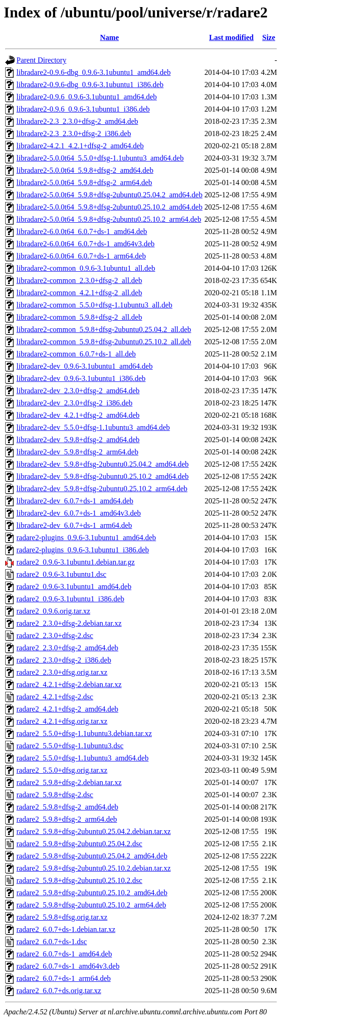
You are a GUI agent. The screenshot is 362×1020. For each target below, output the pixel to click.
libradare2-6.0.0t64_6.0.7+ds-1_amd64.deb (81, 231)
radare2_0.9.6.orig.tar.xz (53, 611)
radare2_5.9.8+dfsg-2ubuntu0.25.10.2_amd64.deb (91, 893)
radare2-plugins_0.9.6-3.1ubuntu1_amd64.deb (86, 538)
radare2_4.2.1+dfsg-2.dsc (54, 697)
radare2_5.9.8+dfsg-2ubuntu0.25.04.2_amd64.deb (91, 856)
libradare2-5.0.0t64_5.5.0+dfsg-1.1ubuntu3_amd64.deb (100, 158)
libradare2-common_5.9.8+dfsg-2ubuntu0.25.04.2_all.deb (103, 329)
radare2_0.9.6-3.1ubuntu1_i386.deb (70, 599)
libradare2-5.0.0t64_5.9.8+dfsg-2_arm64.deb (84, 182)
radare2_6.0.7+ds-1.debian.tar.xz (65, 929)
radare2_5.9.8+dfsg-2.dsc (54, 795)
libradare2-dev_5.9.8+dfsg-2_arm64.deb (77, 452)
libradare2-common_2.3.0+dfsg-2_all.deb (79, 280)
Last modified (231, 37)
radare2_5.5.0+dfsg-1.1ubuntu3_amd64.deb (82, 758)
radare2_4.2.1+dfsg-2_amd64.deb (67, 709)
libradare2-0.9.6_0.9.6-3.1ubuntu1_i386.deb (83, 109)
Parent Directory (41, 60)
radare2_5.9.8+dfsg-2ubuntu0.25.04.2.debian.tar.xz (93, 831)
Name (109, 37)
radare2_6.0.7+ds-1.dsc (51, 942)
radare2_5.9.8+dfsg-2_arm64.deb (66, 819)
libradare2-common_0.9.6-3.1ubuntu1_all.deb (85, 268)
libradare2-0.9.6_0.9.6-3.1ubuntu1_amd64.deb (86, 97)
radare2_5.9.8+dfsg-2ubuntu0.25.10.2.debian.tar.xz (93, 868)
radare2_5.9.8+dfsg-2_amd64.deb (67, 807)
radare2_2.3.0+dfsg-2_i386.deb (63, 660)
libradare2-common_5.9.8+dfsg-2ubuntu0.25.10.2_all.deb (103, 342)
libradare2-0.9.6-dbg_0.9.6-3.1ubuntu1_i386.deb (90, 85)
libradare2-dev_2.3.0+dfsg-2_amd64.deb (78, 391)
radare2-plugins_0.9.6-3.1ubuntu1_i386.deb (82, 550)
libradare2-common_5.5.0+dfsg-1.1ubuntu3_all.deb (94, 305)
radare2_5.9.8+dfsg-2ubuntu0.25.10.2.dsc (79, 880)
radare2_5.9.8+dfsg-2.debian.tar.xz (69, 782)
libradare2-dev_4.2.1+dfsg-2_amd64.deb (78, 415)
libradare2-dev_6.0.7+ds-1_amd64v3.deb (78, 513)
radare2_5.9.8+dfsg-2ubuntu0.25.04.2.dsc (79, 844)
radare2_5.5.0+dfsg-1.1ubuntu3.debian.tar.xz (84, 733)
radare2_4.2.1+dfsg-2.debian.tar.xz (69, 684)
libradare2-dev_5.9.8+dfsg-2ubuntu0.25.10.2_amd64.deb (102, 476)
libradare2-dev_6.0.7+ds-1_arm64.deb (74, 525)
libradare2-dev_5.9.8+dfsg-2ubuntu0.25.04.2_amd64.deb (102, 464)
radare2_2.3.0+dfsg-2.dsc (54, 635)
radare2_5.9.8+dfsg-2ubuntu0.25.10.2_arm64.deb (91, 905)
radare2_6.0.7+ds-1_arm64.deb (63, 978)
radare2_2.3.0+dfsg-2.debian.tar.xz (69, 623)
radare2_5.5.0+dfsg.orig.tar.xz (61, 770)
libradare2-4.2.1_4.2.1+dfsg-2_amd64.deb (80, 146)
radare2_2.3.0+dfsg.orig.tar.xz (61, 672)
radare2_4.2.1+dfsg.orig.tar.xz (61, 721)
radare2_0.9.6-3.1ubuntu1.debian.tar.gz (75, 562)
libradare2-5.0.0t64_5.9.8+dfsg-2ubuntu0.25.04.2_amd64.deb (109, 195)
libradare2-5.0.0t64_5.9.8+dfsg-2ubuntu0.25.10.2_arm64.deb (108, 219)
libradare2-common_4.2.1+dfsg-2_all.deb (79, 293)
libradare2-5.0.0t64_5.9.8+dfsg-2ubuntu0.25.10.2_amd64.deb (109, 207)
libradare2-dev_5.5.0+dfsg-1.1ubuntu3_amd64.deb (93, 427)
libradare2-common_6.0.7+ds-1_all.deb (76, 354)
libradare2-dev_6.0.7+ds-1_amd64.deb (75, 501)
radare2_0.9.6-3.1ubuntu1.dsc (61, 574)
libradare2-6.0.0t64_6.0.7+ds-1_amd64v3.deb (85, 244)
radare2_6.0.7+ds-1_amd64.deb (64, 954)
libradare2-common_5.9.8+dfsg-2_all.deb (79, 317)
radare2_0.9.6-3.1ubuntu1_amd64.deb (73, 587)
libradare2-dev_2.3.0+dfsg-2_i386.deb (74, 403)
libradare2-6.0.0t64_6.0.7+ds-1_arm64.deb (81, 256)
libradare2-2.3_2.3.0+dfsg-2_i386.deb (73, 134)
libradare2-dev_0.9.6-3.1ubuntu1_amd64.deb (84, 366)
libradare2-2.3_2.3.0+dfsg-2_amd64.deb (77, 121)
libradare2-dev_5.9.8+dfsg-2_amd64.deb (78, 440)
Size (268, 37)
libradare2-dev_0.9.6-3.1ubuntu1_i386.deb (81, 378)
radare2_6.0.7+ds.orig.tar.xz (58, 991)
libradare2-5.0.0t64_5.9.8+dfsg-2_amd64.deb (84, 170)
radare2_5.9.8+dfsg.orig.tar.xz (61, 917)
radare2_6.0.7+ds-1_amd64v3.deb (67, 966)
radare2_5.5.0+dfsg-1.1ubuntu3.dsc (70, 746)
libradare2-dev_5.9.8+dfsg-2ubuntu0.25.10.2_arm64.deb (102, 489)
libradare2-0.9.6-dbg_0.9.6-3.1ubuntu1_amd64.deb (93, 72)
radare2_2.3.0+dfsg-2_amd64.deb (67, 648)
